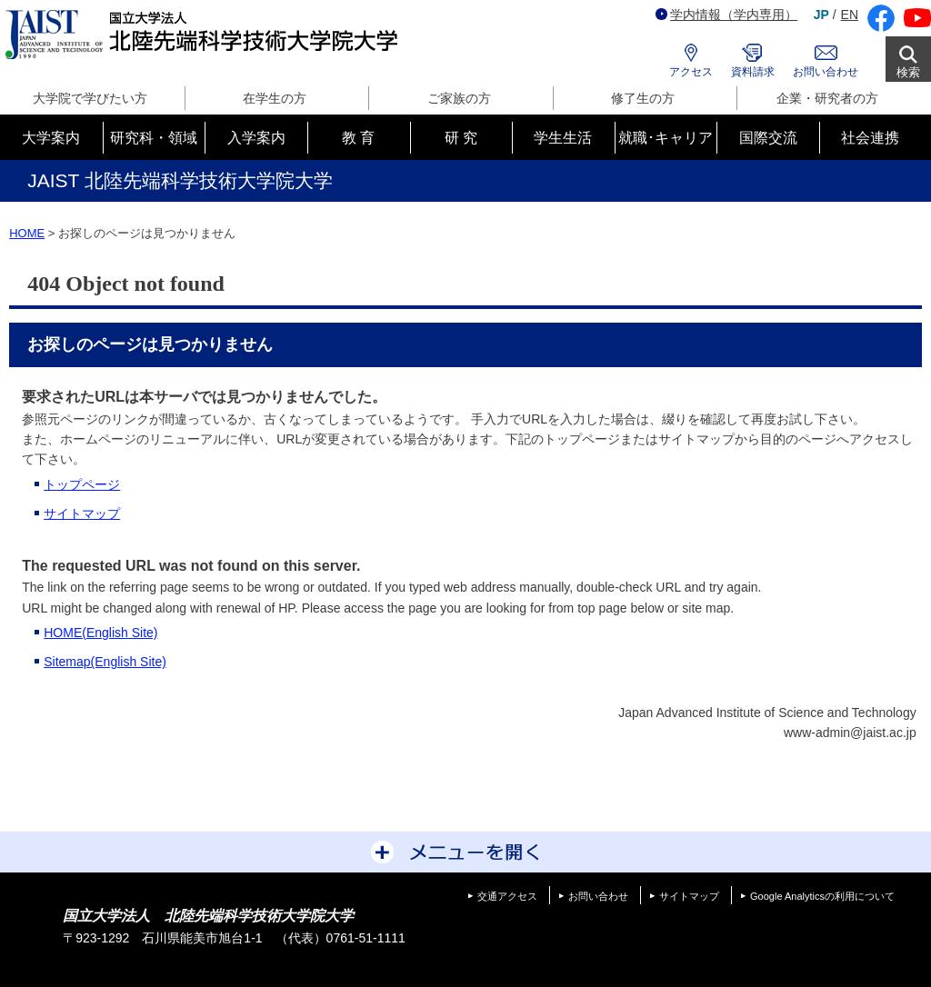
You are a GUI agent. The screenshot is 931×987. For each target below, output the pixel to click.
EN (849, 14)
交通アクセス (507, 896)
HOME (27, 233)
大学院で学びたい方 (90, 98)
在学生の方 (274, 98)
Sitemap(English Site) (105, 661)
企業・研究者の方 (827, 98)
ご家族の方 (459, 98)
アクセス (691, 71)
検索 (908, 72)
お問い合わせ (825, 71)
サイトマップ (82, 513)
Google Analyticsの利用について (822, 896)
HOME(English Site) (100, 632)
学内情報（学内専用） (726, 14)
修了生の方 (643, 98)
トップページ (82, 484)
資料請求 (753, 71)
